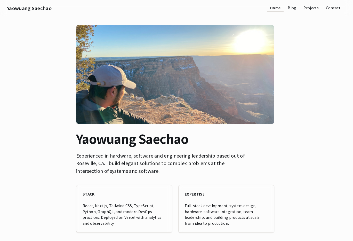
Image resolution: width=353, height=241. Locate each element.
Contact (333, 7)
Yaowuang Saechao (29, 8)
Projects (310, 7)
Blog (292, 7)
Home (275, 7)
